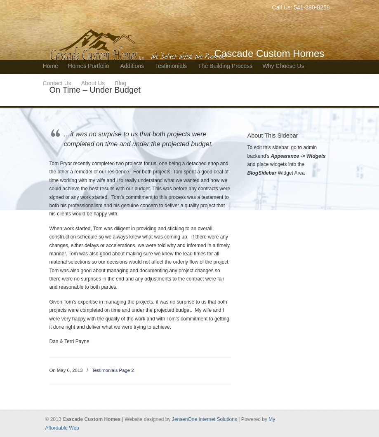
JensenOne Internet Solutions (205, 419)
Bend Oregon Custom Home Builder (140, 31)
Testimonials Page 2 (113, 370)
